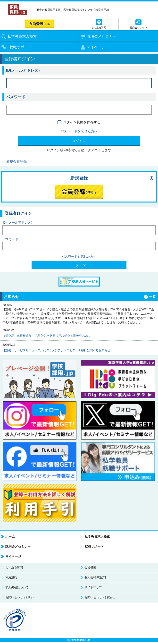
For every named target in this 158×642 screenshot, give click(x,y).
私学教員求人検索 (97, 536)
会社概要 (90, 567)
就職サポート (94, 546)
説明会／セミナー (18, 546)
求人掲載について (17, 587)
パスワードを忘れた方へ (79, 131)
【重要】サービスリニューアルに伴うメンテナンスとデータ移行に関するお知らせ (56, 350)
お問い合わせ (20, 597)
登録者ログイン (138, 27)
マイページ (13, 556)
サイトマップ (93, 587)
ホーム (10, 536)
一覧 (152, 297)
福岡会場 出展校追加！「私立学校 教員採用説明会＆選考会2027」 (46, 336)
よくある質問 (14, 567)
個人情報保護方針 (96, 577)
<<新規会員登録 (14, 161)
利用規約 (11, 577)
